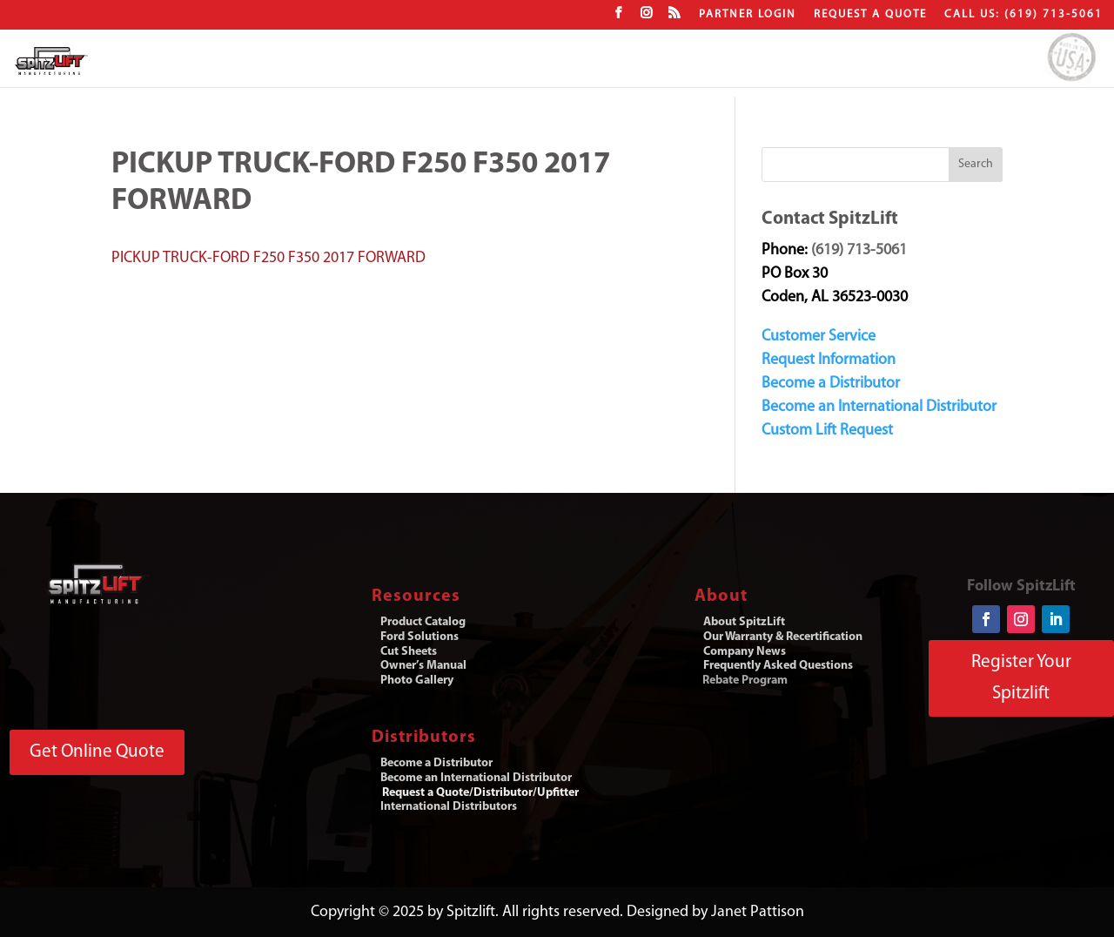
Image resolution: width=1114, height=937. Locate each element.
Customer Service (819, 336)
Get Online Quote (97, 752)
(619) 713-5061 (859, 250)
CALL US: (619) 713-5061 (1023, 14)
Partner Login (747, 14)
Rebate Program (745, 680)
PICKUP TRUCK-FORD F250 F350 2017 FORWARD (268, 258)
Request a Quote (870, 14)
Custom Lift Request (827, 430)
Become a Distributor (831, 383)
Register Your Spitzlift (1021, 678)
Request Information (829, 360)
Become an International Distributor (879, 407)
